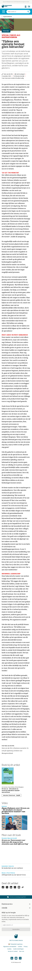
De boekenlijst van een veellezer (12, 868)
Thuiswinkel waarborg (15, 944)
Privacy (26, 946)
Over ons (21, 951)
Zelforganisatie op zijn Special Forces (14, 875)
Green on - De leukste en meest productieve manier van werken (11, 790)
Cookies (9, 949)
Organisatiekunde (7, 16)
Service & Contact (13, 951)
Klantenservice (16, 904)
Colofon (20, 946)
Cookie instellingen (18, 949)
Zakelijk (16, 908)
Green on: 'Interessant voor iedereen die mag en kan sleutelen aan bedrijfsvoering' (15, 842)
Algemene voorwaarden (9, 946)
